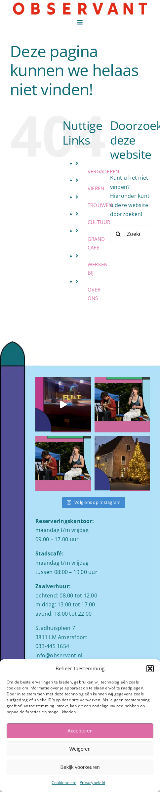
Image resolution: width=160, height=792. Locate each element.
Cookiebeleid (64, 782)
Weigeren (80, 749)
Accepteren (80, 730)
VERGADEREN (103, 171)
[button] (150, 668)
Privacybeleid (92, 782)
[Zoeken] (118, 234)
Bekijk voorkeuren (80, 767)
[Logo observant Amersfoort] (80, 4)
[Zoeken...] (130, 234)
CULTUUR (99, 222)
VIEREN (96, 188)
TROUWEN (100, 205)
